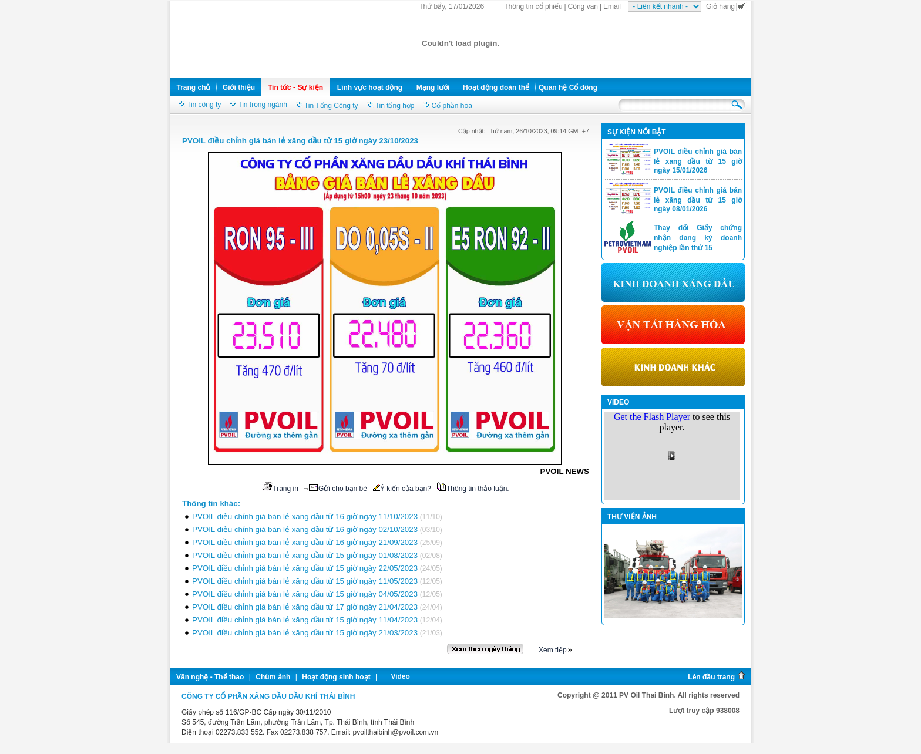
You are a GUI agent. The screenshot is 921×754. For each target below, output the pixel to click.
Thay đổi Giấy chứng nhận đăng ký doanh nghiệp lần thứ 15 (698, 238)
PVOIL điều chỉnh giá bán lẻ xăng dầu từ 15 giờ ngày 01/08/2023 (305, 555)
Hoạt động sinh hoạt (336, 677)
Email (612, 6)
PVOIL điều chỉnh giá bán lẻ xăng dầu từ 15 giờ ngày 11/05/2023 (305, 581)
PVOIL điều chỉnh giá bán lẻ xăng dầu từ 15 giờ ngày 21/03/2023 (305, 632)
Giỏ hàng (726, 6)
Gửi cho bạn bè (335, 488)
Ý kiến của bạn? (402, 488)
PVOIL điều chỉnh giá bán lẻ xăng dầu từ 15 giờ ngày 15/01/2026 (698, 160)
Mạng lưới (433, 87)
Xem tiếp (553, 650)
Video (400, 676)
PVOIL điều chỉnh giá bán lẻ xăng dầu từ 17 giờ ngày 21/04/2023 (305, 606)
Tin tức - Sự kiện (295, 87)
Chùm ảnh (273, 677)
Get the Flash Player (652, 417)
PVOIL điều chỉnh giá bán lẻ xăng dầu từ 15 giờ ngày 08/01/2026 (698, 199)
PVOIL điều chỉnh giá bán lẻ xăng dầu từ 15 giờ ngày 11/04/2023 (305, 619)
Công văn (583, 6)
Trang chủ (193, 87)
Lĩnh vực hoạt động (369, 87)
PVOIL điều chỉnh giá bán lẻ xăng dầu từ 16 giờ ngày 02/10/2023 (305, 529)
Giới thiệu (239, 87)
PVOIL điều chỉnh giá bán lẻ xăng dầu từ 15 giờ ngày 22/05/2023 (305, 568)
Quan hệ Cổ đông (568, 87)
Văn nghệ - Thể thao (210, 677)
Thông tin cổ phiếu (533, 6)
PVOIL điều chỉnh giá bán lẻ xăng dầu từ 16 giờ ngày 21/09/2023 (305, 542)
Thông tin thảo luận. (473, 488)
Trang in (280, 488)
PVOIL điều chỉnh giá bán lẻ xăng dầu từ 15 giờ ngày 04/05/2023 (305, 594)
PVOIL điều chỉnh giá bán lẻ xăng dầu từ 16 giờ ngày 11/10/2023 (305, 516)
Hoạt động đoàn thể (496, 87)
